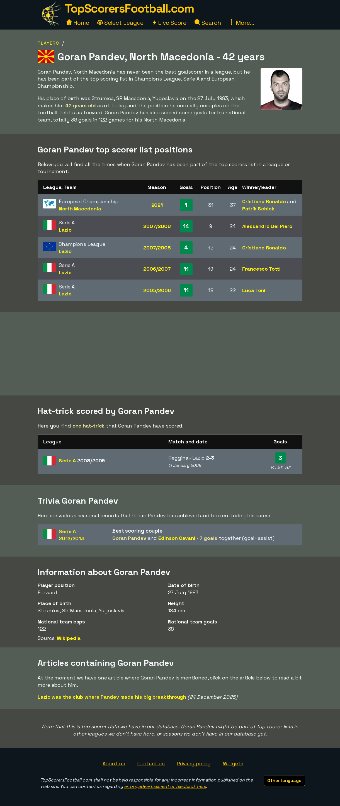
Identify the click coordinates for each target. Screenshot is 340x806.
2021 (157, 205)
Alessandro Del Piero (267, 226)
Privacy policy (194, 763)
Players (48, 43)
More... (241, 22)
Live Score (169, 22)
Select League (120, 22)
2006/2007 (157, 269)
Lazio (65, 230)
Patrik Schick (258, 208)
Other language (284, 780)
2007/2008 (157, 226)
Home (77, 22)
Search (208, 22)
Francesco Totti (261, 269)
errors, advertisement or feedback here (165, 786)
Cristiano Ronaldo (264, 201)
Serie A (82, 460)
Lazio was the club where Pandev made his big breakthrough (112, 697)
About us (114, 763)
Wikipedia (69, 638)
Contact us (151, 763)
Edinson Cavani (176, 538)
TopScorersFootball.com (129, 8)
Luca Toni (253, 290)
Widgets (233, 763)
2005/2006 (157, 290)
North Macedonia (80, 208)
